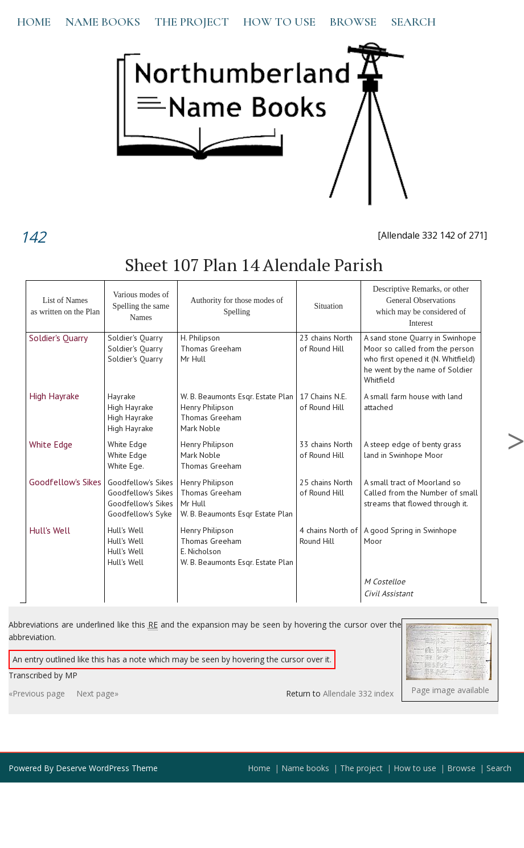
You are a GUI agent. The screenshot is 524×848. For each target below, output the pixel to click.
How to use (279, 22)
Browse (353, 22)
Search (413, 22)
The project (191, 22)
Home (34, 22)
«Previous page (37, 693)
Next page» (97, 693)
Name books (102, 22)
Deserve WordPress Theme (107, 768)
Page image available (450, 690)
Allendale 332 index (358, 693)
